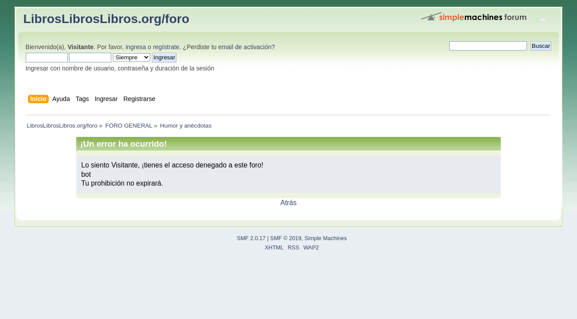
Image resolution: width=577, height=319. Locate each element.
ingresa (135, 47)
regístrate (166, 47)
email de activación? (246, 47)
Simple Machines (325, 238)
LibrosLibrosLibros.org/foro (106, 19)
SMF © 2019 (286, 238)
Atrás (289, 202)
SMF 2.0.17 (251, 238)
